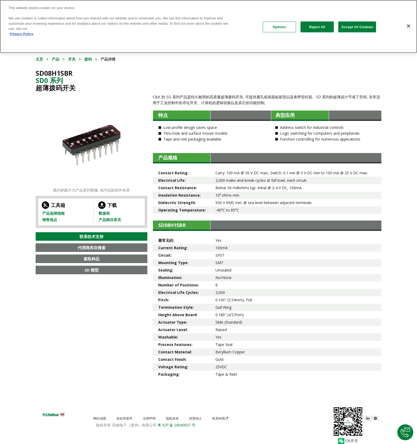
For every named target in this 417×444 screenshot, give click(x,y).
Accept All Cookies (357, 25)
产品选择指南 (53, 213)
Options (279, 25)
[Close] (408, 24)
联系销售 (220, 418)
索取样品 (91, 258)
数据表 (104, 213)
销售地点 (49, 219)
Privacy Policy (21, 32)
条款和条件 (124, 418)
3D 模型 (91, 270)
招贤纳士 (195, 418)
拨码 (88, 59)
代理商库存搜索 (92, 247)
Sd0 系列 (49, 80)
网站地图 (99, 418)
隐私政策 (172, 418)
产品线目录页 (110, 219)
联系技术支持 (91, 236)
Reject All (317, 25)
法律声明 (149, 418)
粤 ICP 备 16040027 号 (176, 425)
